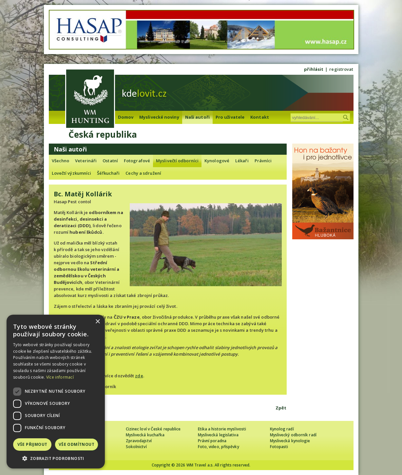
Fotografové (137, 161)
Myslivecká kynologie (290, 441)
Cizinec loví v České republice (153, 429)
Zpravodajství (139, 441)
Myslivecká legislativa (218, 435)
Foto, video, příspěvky (218, 446)
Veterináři (86, 161)
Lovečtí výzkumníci (71, 173)
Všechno (60, 161)
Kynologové (216, 161)
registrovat (341, 69)
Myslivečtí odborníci (177, 161)
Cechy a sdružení (143, 173)
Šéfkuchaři (108, 173)
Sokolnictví (136, 446)
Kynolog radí (282, 429)
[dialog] (56, 391)
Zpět (281, 408)
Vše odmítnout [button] (76, 444)
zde (139, 376)
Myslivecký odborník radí (293, 435)
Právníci (263, 161)
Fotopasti (279, 446)
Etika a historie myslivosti (222, 429)
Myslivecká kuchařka (145, 435)
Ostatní (110, 161)
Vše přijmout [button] (32, 444)
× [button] (97, 321)
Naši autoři (197, 117)
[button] (55, 458)
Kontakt (259, 117)
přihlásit (313, 69)
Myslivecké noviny (159, 117)
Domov (126, 117)
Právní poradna (212, 441)
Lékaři (242, 161)
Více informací (60, 377)
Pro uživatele (230, 117)
